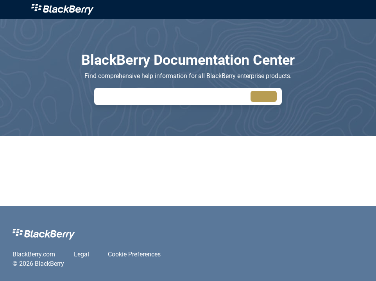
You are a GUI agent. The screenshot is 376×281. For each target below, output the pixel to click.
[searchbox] (264, 96)
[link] (197, 9)
